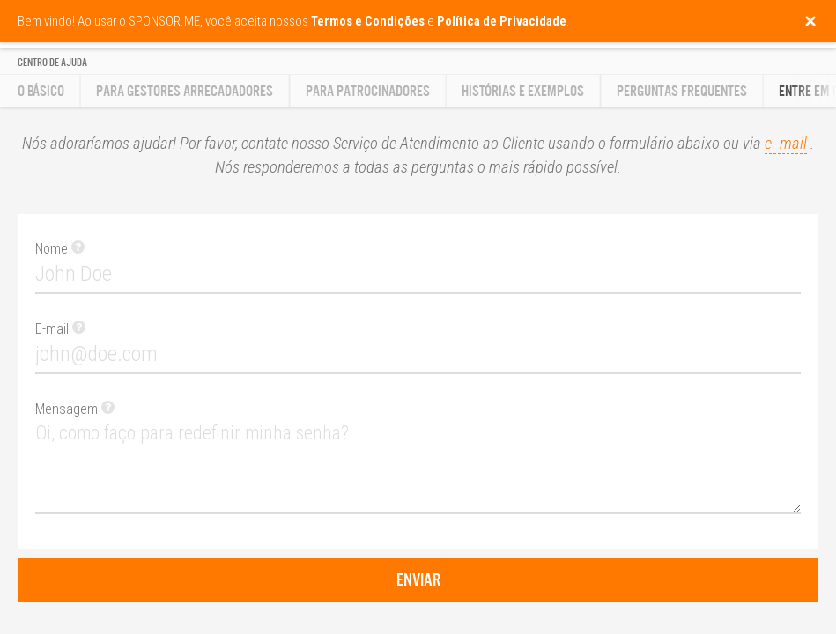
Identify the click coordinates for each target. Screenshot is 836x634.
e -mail (786, 143)
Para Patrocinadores (368, 91)
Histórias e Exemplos (523, 91)
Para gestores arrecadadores (184, 91)
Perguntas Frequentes (682, 91)
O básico (41, 91)
